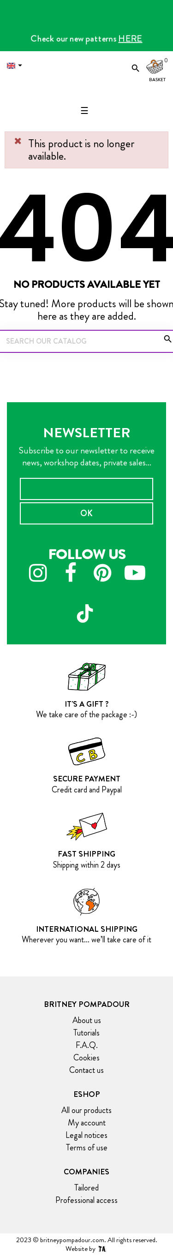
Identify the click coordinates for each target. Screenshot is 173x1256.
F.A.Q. (87, 1045)
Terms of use (86, 1148)
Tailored (86, 1188)
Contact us (86, 1070)
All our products (86, 1110)
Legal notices (86, 1135)
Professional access (86, 1200)
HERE (131, 38)
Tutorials (86, 1033)
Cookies (86, 1058)
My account (87, 1123)
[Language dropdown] (16, 66)
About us (86, 1020)
